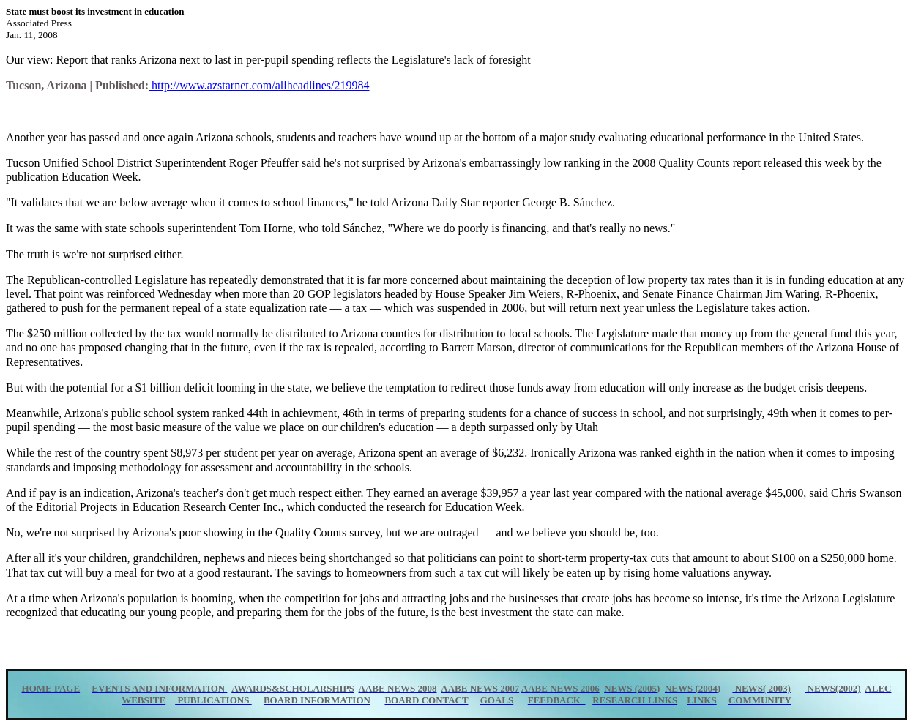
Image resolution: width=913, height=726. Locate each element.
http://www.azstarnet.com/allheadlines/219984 (259, 85)
